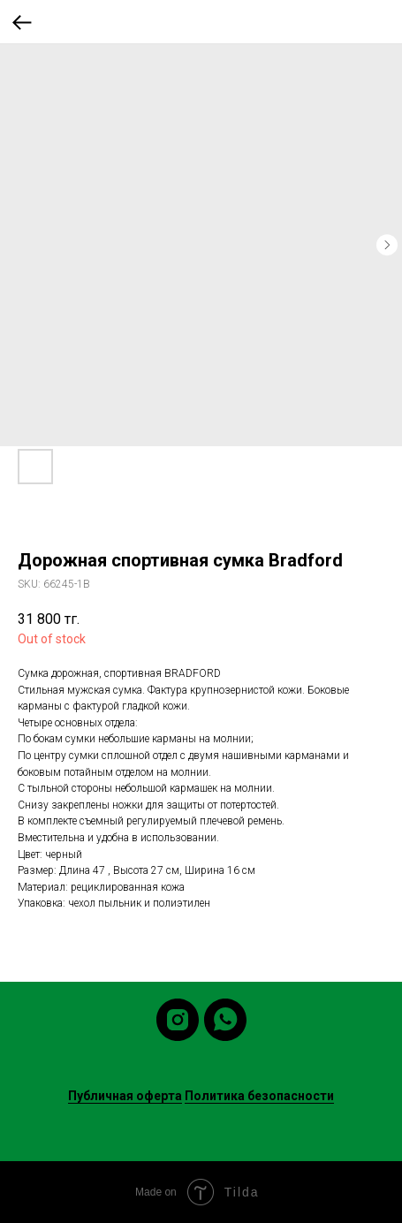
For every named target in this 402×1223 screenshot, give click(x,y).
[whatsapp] (225, 1020)
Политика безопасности (259, 1096)
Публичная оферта (125, 1096)
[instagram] (177, 1020)
